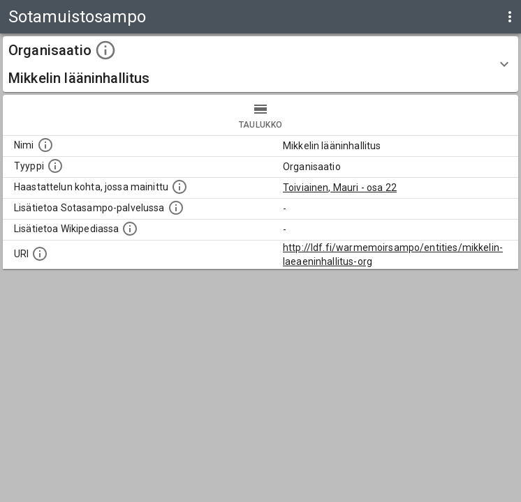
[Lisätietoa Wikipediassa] (130, 229)
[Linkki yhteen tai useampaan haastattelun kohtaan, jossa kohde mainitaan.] (179, 187)
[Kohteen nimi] (45, 145)
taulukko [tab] (260, 115)
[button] (260, 64)
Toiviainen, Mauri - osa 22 (340, 187)
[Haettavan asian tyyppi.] (55, 166)
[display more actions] (510, 17)
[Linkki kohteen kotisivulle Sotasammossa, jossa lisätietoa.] (176, 208)
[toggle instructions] (105, 50)
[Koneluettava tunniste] (40, 254)
